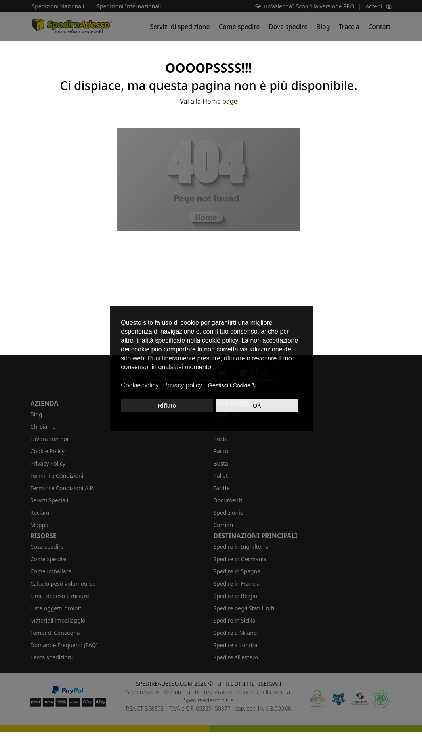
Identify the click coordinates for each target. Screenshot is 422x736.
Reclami (41, 512)
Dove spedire (288, 26)
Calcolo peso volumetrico (63, 583)
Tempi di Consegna (55, 632)
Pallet (221, 475)
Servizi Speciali (50, 500)
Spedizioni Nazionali (58, 6)
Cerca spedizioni (52, 657)
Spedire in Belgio (236, 596)
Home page (219, 101)
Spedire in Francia (237, 583)
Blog (323, 26)
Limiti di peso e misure (60, 596)
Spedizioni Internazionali (129, 6)
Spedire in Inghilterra (241, 546)
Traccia (349, 26)
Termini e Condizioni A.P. (62, 488)
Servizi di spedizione (180, 26)
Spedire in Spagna (237, 571)
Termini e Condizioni (57, 475)
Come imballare (51, 571)
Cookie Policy (48, 451)
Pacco (221, 451)
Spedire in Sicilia (235, 620)
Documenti (228, 500)
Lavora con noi (50, 439)
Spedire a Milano (235, 632)
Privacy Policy (48, 463)
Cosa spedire (47, 546)
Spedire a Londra (236, 645)
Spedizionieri (230, 512)
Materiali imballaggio (58, 620)
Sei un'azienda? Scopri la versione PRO (304, 6)
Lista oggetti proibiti (57, 608)
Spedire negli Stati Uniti (244, 608)
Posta (221, 439)
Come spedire (239, 26)
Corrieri (223, 525)
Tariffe (222, 488)
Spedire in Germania (240, 559)
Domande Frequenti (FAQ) (64, 645)
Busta (221, 463)
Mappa (40, 525)
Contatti (380, 26)
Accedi (373, 6)
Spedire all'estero (236, 657)
